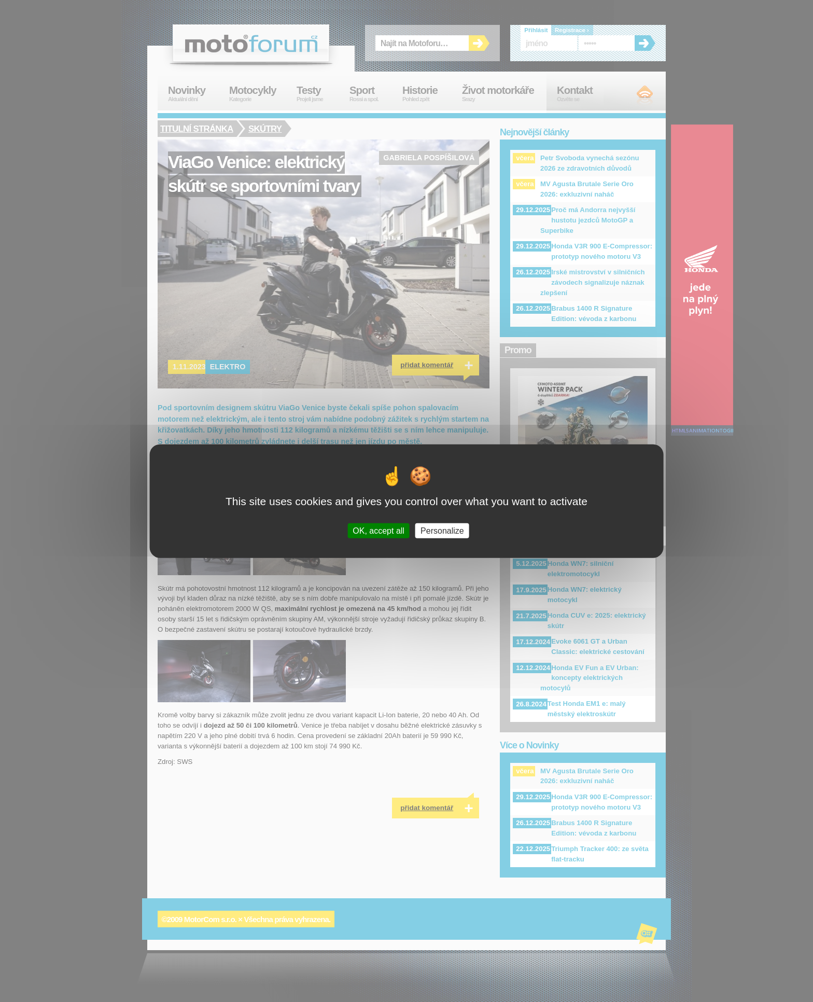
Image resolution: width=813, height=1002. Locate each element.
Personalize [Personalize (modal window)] (442, 530)
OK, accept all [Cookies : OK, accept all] (378, 530)
